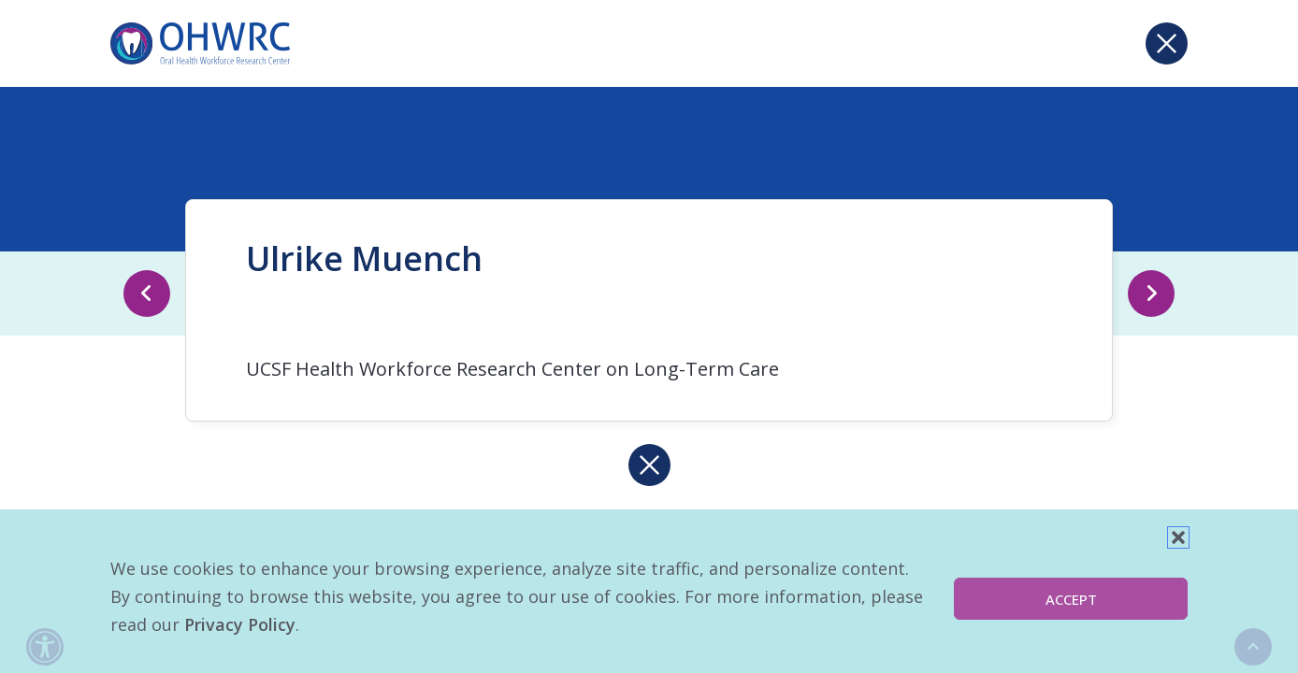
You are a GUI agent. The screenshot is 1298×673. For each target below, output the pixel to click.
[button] (1178, 537)
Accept (1071, 599)
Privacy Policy (240, 624)
